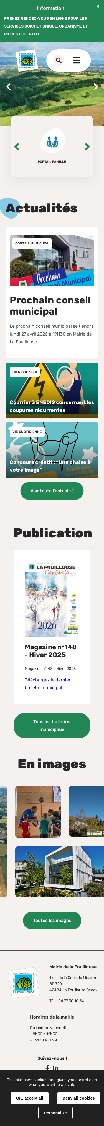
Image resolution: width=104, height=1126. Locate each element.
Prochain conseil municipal (50, 305)
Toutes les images (52, 920)
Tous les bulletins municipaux (51, 725)
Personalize (55, 1113)
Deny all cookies (79, 1098)
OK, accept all (29, 1098)
